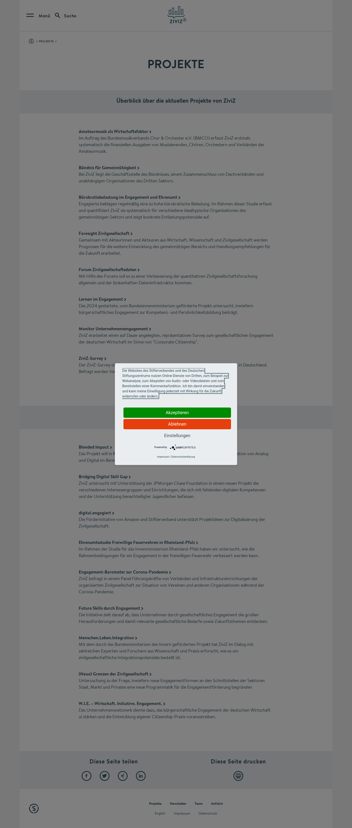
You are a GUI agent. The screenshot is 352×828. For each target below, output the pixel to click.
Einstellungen (177, 435)
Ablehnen (177, 424)
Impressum (163, 456)
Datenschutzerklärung (183, 456)
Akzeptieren (177, 412)
